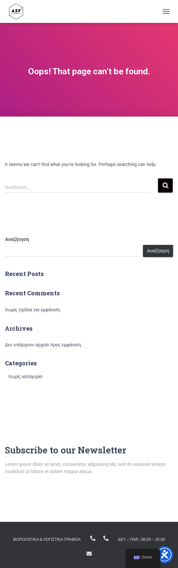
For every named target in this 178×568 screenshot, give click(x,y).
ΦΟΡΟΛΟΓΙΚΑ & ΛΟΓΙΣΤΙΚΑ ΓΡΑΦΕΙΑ (47, 539)
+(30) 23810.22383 (93, 538)
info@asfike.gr (89, 553)
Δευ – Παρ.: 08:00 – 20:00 (141, 539)
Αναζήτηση (17, 239)
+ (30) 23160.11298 (106, 538)
